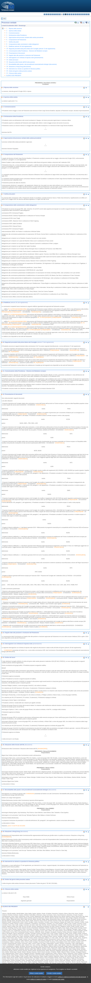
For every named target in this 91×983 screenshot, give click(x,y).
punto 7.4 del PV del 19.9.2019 (16, 825)
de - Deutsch (52, 14)
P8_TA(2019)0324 (39, 357)
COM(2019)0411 (12, 564)
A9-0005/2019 (69, 613)
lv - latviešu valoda (67, 14)
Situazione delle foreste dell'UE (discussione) (22, 62)
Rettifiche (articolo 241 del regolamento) (20, 46)
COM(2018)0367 (80, 355)
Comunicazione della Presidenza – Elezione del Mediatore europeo (28, 51)
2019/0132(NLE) (68, 430)
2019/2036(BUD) (76, 592)
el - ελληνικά (56, 14)
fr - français (60, 14)
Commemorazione (14, 33)
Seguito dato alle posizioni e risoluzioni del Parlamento (24, 55)
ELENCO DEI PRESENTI (13, 75)
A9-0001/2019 (32, 594)
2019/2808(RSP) (6, 837)
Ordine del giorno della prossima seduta (20, 71)
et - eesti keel (54, 14)
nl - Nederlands (75, 14)
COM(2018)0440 (77, 361)
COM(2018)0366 (54, 350)
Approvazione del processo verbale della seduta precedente (26, 37)
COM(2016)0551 (46, 330)
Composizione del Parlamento (17, 39)
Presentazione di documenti (17, 53)
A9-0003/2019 (66, 603)
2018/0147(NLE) (40, 405)
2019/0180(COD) (41, 483)
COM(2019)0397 (22, 483)
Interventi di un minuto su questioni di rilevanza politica (24, 69)
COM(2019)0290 (57, 592)
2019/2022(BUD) (23, 529)
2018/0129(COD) (36, 324)
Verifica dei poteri (14, 42)
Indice (4, 18)
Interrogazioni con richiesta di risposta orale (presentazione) (26, 57)
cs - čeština (48, 14)
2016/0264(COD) (65, 330)
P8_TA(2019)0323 (14, 351)
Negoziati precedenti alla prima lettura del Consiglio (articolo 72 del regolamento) (32, 48)
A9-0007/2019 (59, 623)
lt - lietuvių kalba (69, 14)
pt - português (79, 14)
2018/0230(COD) (13, 362)
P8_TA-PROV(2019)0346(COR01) (17, 321)
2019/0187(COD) (6, 501)
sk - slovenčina (83, 14)
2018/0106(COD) (36, 312)
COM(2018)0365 (56, 317)
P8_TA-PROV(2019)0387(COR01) (17, 327)
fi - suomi (87, 14)
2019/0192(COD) (31, 564)
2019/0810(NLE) (6, 627)
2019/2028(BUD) (6, 577)
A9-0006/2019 (42, 618)
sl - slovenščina (85, 14)
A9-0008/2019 (43, 627)
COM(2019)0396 (18, 471)
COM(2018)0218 (16, 312)
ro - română (81, 14)
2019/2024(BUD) (51, 538)
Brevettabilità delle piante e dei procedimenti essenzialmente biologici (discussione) (33, 64)
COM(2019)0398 (72, 499)
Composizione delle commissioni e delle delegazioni (24, 44)
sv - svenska (88, 14)
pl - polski (77, 14)
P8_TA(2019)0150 (39, 362)
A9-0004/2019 (14, 609)
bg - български (44, 14)
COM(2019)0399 (78, 511)
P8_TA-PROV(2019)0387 (34, 330)
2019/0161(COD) (41, 414)
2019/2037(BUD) (58, 547)
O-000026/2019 (8, 650)
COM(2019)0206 (31, 598)
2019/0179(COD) (38, 471)
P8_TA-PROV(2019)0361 (44, 317)
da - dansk (50, 14)
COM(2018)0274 (16, 324)
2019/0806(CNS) (22, 603)
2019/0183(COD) (13, 513)
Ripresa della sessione (15, 28)
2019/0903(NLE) (21, 623)
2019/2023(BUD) (50, 598)
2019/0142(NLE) (22, 458)
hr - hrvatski (63, 14)
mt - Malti (73, 14)
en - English (58, 14)
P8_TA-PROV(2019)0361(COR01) (17, 314)
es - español (46, 14)
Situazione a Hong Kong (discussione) (20, 66)
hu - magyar (71, 14)
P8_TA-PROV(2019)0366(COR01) (17, 309)
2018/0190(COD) (74, 350)
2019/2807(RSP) (42, 748)
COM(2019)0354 (22, 414)
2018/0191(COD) (13, 357)
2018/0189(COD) (76, 317)
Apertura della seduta (15, 31)
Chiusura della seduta (15, 73)
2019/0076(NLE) (59, 443)
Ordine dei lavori (13, 60)
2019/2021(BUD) (80, 555)
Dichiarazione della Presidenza (18, 35)
